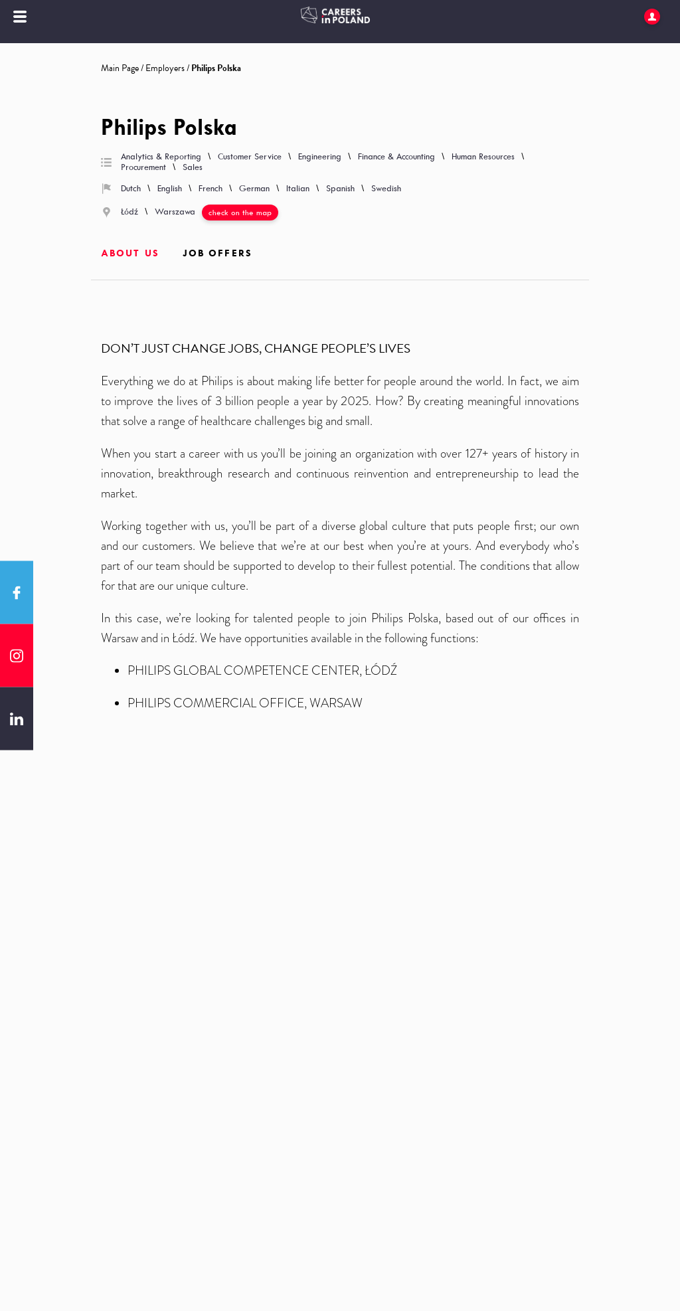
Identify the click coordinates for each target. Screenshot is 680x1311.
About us (130, 253)
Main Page (120, 68)
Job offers (217, 253)
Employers (165, 68)
